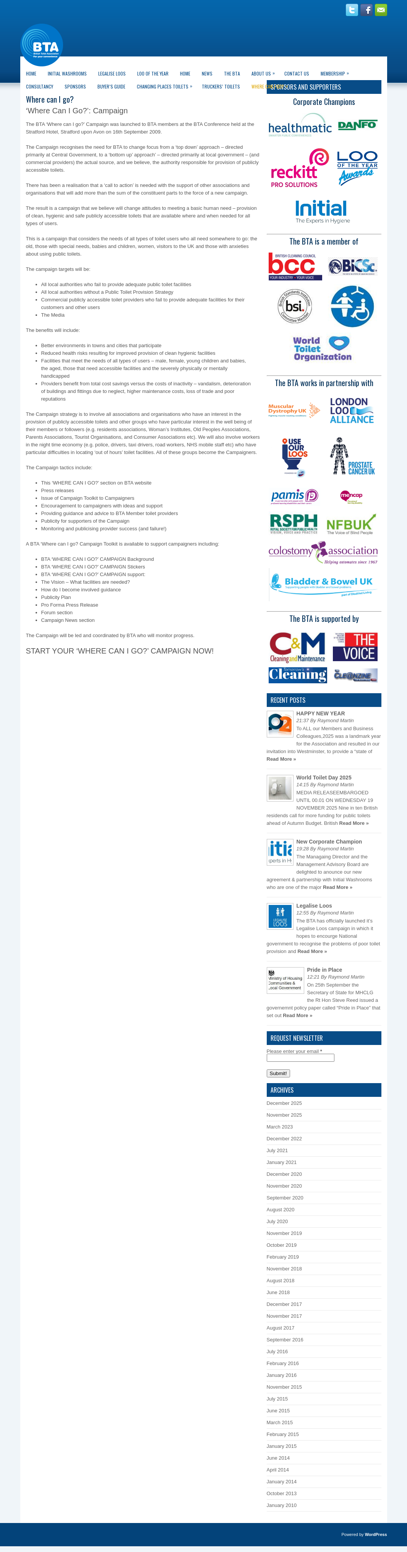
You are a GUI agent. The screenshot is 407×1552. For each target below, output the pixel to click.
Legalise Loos (112, 73)
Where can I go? (271, 85)
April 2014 (278, 1470)
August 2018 (281, 1280)
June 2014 (278, 1458)
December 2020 (284, 1174)
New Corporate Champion (329, 842)
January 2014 (282, 1481)
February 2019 (283, 1257)
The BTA (232, 73)
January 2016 (282, 1375)
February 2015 (283, 1434)
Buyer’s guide (111, 86)
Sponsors (75, 86)
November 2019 (284, 1233)
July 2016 (277, 1351)
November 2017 (284, 1316)
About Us (265, 72)
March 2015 (280, 1422)
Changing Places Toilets (166, 85)
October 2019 (282, 1245)
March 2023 (280, 1127)
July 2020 (277, 1221)
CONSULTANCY (39, 86)
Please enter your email (294, 1051)
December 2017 (284, 1304)
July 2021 (277, 1150)
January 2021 (282, 1162)
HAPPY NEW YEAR (321, 713)
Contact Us (296, 73)
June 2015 (278, 1411)
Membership (337, 72)
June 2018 (278, 1292)
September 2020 (285, 1198)
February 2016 (283, 1363)
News (207, 73)
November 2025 (284, 1115)
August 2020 (281, 1209)
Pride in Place (324, 970)
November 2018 (284, 1269)
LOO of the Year (153, 73)
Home (31, 73)
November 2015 (284, 1387)
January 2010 (282, 1505)
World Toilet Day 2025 (324, 777)
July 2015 (277, 1399)
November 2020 (284, 1186)
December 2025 (284, 1103)
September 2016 (285, 1340)
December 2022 (284, 1138)
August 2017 (281, 1328)
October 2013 (282, 1493)
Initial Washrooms (67, 73)
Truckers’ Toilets (221, 86)
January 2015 (282, 1446)
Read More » (281, 759)
